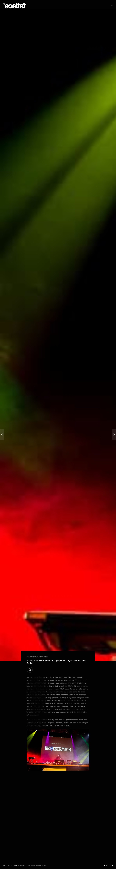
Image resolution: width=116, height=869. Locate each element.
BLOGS (10, 865)
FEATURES (22, 865)
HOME (4, 865)
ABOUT (45, 865)
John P (39, 657)
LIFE (28, 657)
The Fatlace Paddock (34, 865)
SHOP (15, 865)
